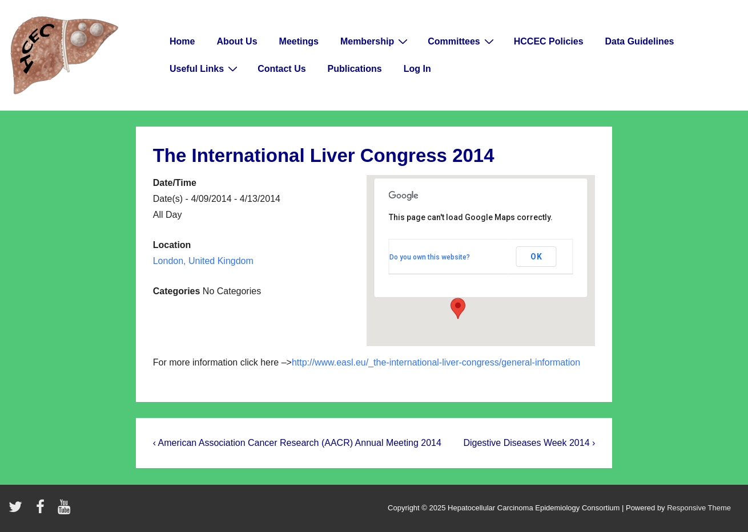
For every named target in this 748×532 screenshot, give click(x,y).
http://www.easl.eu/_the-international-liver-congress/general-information (436, 362)
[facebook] (43, 510)
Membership (375, 41)
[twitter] (18, 510)
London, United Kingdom (203, 261)
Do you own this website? (429, 257)
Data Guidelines (639, 41)
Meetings (299, 41)
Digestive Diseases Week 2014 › (529, 443)
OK (536, 256)
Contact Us (281, 69)
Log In (417, 69)
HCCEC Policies (549, 41)
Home (182, 41)
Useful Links (205, 68)
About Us (236, 41)
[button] (458, 308)
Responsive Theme (699, 507)
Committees (462, 41)
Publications (355, 69)
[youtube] (65, 510)
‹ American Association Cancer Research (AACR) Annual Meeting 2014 (297, 443)
